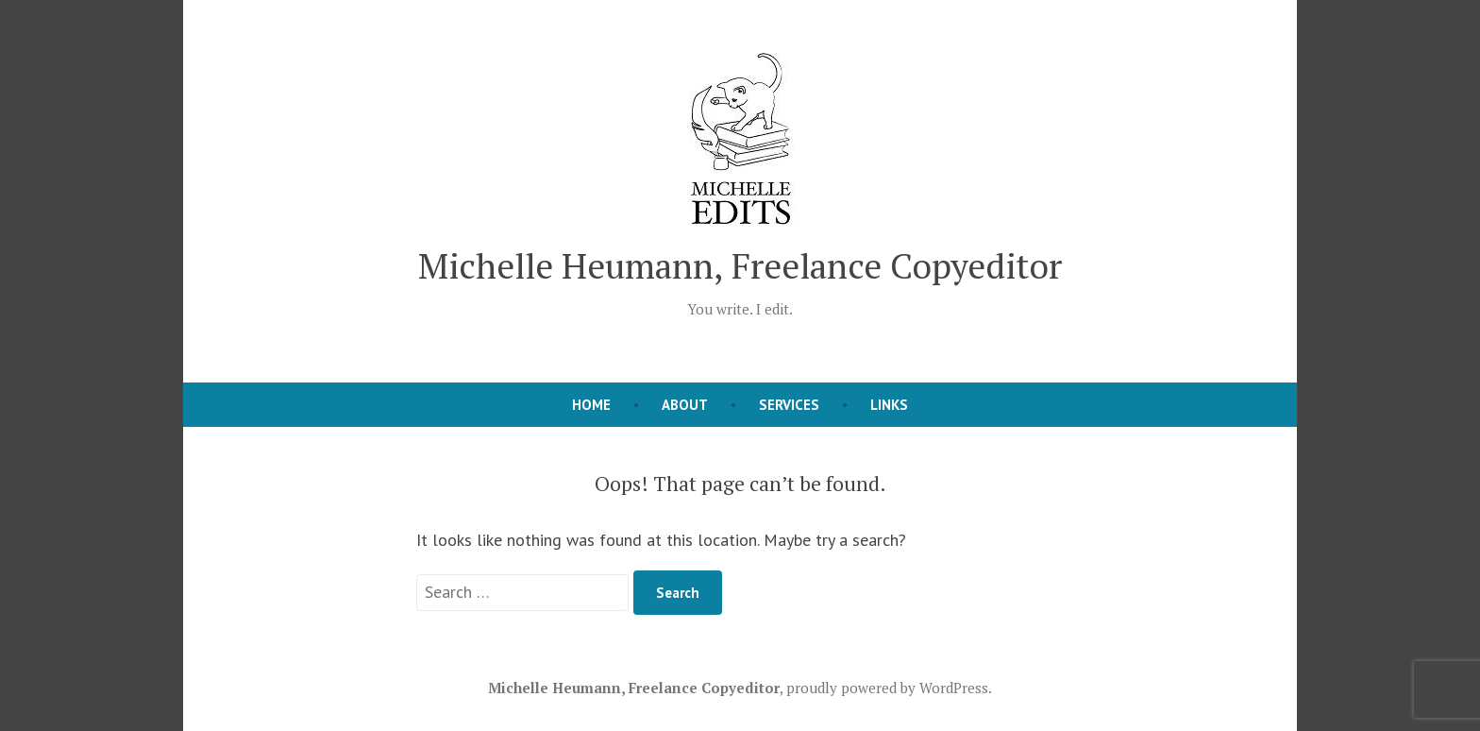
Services (789, 405)
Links (889, 405)
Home (591, 405)
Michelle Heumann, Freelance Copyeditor (740, 265)
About (685, 405)
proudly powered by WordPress (887, 687)
